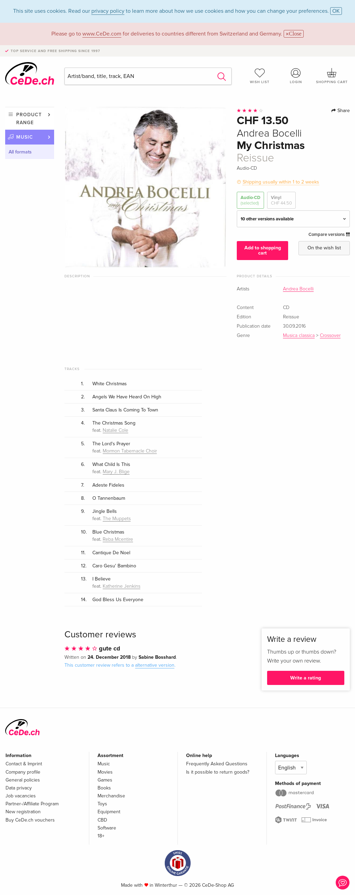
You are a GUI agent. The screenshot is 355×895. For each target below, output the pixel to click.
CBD (102, 820)
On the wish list (324, 248)
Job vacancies (21, 796)
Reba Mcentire (118, 539)
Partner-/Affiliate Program (32, 804)
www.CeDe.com (101, 33)
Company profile (23, 772)
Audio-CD (250, 200)
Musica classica (299, 335)
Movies (105, 772)
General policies (23, 780)
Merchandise (111, 796)
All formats (20, 152)
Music (24, 137)
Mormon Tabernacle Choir (130, 451)
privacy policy (107, 11)
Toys (102, 804)
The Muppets (117, 518)
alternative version (154, 665)
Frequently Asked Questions (216, 764)
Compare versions (329, 234)
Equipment (109, 812)
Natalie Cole (115, 430)
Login (296, 76)
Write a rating (305, 678)
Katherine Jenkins (121, 586)
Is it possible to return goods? (217, 772)
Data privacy (19, 788)
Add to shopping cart (262, 250)
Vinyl (281, 200)
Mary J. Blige (116, 471)
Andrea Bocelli (298, 289)
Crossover (330, 335)
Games (105, 780)
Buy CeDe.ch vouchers (30, 820)
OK (336, 11)
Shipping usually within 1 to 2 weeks (281, 182)
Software (107, 828)
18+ (101, 836)
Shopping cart (332, 76)
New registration (23, 812)
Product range (29, 118)
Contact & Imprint (24, 764)
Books (104, 788)
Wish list (260, 76)
